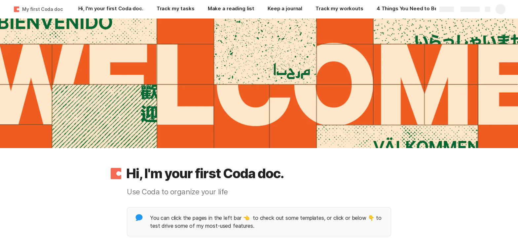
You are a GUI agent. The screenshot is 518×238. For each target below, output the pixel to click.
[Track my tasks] (175, 9)
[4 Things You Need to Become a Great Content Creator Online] (409, 9)
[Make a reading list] (231, 9)
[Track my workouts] (339, 9)
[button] (116, 173)
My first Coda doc (42, 9)
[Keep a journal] (285, 9)
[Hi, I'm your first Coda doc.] (111, 9)
